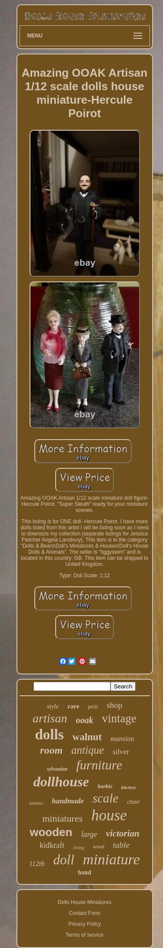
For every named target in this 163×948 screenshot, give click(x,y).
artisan (50, 718)
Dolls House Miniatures (84, 902)
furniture (99, 765)
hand (84, 872)
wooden (51, 832)
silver (121, 752)
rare (73, 706)
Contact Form (84, 913)
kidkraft (52, 845)
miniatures (62, 818)
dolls (49, 734)
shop (114, 705)
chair (133, 802)
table (121, 845)
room (51, 750)
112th (36, 863)
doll (63, 859)
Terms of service (84, 935)
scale (106, 798)
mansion (122, 738)
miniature (111, 859)
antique (87, 750)
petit (93, 706)
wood (98, 846)
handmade (68, 801)
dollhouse (61, 781)
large (89, 834)
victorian (123, 833)
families (36, 803)
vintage (119, 718)
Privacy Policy (84, 924)
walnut (87, 736)
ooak (84, 720)
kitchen (128, 787)
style (53, 706)
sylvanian (57, 769)
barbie (105, 786)
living (78, 847)
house (109, 815)
